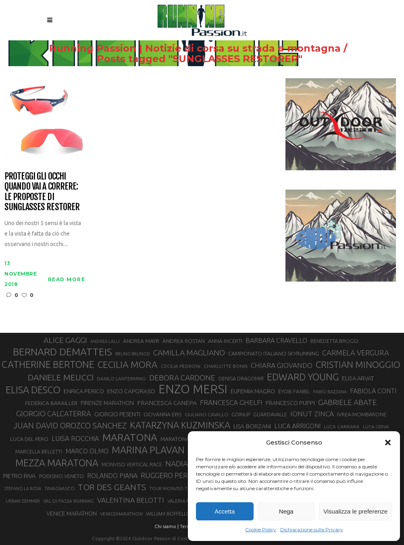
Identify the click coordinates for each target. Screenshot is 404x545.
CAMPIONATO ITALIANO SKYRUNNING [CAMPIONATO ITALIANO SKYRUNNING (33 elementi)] (273, 353)
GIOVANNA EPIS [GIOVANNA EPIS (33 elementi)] (162, 414)
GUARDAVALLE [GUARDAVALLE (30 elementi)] (270, 414)
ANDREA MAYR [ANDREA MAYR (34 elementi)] (141, 341)
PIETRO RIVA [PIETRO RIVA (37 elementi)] (19, 475)
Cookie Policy (260, 529)
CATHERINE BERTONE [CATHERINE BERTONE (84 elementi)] (48, 364)
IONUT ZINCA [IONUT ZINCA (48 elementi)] (312, 414)
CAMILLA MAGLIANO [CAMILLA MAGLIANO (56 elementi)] (189, 352)
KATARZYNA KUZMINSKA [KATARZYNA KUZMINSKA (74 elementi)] (180, 425)
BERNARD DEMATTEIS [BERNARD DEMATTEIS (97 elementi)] (62, 352)
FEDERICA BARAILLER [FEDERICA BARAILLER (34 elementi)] (51, 403)
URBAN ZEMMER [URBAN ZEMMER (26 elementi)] (23, 501)
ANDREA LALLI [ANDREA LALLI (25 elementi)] (105, 341)
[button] (388, 443)
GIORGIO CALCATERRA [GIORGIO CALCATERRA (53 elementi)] (53, 413)
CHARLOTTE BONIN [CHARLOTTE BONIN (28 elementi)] (226, 366)
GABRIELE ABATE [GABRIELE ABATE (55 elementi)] (347, 402)
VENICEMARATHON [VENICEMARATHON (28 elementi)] (121, 513)
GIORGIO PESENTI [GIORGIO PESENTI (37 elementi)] (117, 414)
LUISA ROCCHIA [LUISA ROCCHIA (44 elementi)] (75, 438)
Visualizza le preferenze (355, 511)
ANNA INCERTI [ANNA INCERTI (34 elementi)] (225, 341)
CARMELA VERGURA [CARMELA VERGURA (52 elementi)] (355, 353)
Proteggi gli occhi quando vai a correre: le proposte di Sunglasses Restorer (41, 191)
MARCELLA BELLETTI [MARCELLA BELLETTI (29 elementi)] (38, 451)
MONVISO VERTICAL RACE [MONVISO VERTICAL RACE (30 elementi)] (132, 464)
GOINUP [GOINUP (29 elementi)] (240, 414)
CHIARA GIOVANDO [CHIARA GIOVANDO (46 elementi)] (281, 365)
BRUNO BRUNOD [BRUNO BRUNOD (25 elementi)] (132, 353)
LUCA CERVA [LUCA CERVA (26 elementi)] (376, 426)
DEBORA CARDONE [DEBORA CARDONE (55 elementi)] (182, 377)
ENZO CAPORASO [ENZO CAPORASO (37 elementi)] (131, 391)
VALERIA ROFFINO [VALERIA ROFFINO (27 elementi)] (187, 500)
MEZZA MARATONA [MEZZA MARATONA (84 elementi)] (56, 462)
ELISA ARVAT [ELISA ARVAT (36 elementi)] (358, 378)
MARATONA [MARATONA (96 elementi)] (129, 437)
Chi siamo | (166, 526)
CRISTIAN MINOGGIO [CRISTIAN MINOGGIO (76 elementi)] (358, 364)
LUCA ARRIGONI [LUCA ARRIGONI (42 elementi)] (297, 426)
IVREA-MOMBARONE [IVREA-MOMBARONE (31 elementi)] (361, 414)
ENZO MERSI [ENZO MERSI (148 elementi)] (192, 389)
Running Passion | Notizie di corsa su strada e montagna (182, 48)
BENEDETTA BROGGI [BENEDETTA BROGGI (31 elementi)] (334, 341)
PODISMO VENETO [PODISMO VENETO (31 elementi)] (61, 476)
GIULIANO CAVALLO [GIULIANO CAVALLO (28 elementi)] (206, 414)
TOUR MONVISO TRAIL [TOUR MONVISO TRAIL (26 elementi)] (173, 488)
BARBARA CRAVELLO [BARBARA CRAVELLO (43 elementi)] (276, 340)
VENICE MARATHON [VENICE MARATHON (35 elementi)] (71, 513)
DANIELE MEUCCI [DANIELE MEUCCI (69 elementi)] (61, 377)
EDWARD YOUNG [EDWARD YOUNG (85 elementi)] (303, 377)
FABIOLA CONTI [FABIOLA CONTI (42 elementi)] (373, 391)
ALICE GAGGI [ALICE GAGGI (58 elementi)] (65, 340)
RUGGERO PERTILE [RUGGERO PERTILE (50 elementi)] (171, 475)
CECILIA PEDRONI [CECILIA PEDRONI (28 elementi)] (180, 366)
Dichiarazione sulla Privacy (311, 529)
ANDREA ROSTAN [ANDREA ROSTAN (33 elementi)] (183, 341)
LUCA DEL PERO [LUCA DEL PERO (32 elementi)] (29, 439)
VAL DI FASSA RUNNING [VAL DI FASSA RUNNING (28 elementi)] (68, 500)
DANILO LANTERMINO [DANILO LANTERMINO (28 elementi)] (121, 378)
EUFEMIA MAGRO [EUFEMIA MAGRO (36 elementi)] (253, 391)
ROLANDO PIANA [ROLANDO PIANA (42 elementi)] (112, 475)
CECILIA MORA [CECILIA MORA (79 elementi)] (128, 364)
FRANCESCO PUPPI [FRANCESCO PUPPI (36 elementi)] (290, 402)
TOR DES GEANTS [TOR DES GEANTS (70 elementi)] (112, 487)
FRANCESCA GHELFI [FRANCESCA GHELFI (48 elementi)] (231, 402)
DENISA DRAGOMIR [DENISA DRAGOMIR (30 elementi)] (241, 378)
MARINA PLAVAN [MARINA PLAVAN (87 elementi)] (148, 450)
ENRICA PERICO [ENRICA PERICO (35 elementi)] (84, 391)
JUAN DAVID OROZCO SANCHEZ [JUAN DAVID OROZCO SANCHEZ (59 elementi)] (70, 425)
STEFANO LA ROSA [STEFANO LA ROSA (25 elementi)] (22, 488)
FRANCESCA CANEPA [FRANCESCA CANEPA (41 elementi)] (167, 402)
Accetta (224, 511)
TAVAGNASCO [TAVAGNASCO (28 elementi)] (59, 488)
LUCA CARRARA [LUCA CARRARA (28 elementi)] (342, 426)
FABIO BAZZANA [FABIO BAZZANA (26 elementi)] (330, 391)
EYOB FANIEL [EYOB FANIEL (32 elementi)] (294, 391)
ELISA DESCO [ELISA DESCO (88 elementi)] (33, 390)
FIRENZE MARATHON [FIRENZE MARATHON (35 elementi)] (107, 403)
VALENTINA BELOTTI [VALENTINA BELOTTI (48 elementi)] (130, 500)
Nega (286, 511)
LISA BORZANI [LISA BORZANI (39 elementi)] (252, 426)
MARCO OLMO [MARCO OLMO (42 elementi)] (86, 451)
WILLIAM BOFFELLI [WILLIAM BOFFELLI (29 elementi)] (166, 513)
